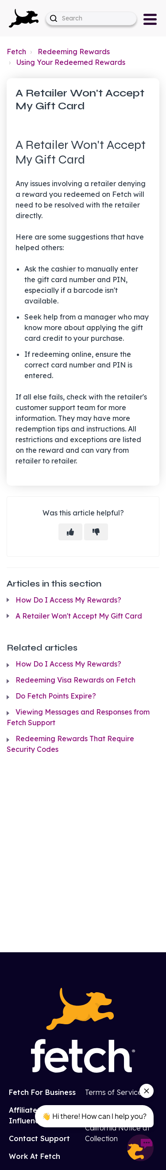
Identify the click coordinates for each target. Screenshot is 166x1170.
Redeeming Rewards (74, 51)
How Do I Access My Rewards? (68, 599)
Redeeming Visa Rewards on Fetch (75, 679)
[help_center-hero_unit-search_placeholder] (91, 18)
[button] (24, 18)
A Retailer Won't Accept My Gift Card (78, 615)
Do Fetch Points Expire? (55, 695)
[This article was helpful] (70, 531)
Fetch (16, 51)
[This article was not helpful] (96, 531)
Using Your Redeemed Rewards (70, 62)
